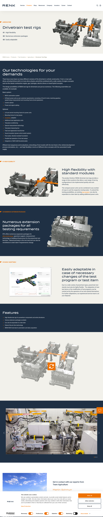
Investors (57, 6)
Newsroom (42, 6)
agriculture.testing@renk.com (64, 486)
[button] (94, 446)
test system (86, 181)
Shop (35, 6)
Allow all (89, 496)
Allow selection (89, 501)
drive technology (8, 225)
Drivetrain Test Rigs (41, 46)
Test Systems (22, 46)
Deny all (89, 506)
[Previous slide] (4, 422)
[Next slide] (98, 422)
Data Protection (26, 506)
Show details (84, 513)
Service (22, 6)
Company (49, 6)
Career (63, 6)
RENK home (6, 46)
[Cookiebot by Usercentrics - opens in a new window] (10, 514)
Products (29, 6)
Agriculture (31, 46)
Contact (69, 6)
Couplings (8, 107)
